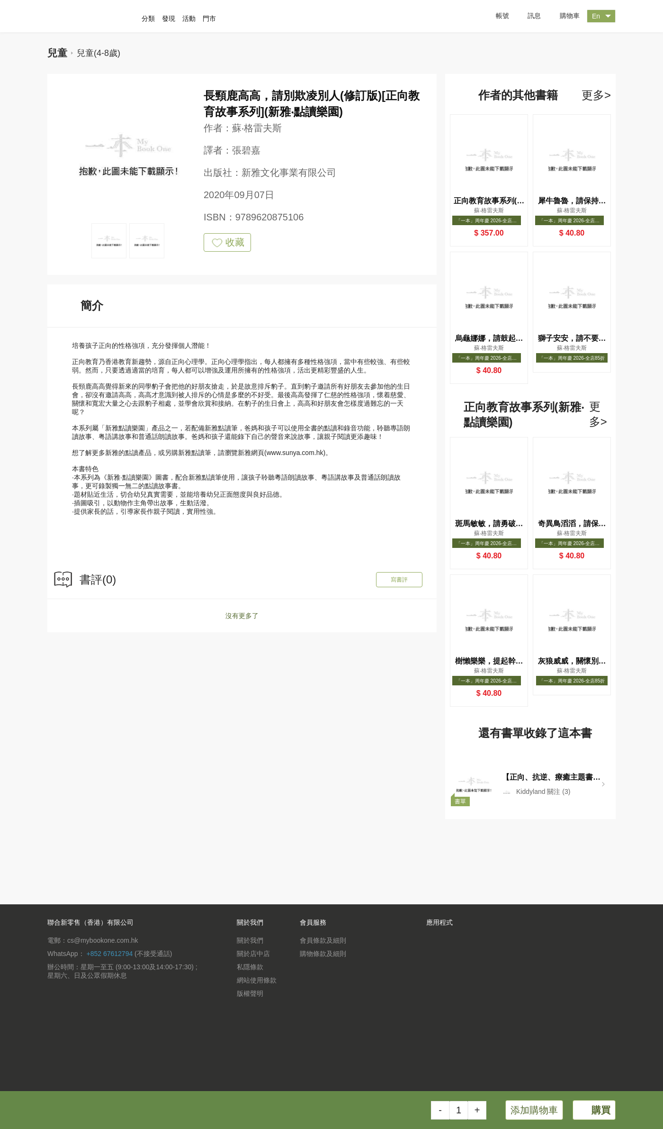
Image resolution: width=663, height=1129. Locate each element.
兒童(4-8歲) (98, 53)
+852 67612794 (109, 953)
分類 (148, 18)
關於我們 (250, 940)
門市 (209, 18)
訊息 (527, 16)
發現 (168, 18)
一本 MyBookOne (98, 16)
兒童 (57, 52)
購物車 (563, 16)
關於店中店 (253, 953)
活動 (189, 18)
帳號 (495, 16)
